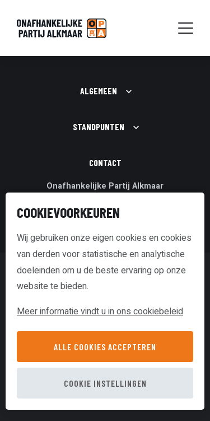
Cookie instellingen (105, 383)
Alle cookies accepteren (105, 346)
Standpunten (98, 126)
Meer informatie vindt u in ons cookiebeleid (100, 311)
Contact (105, 162)
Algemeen (98, 90)
